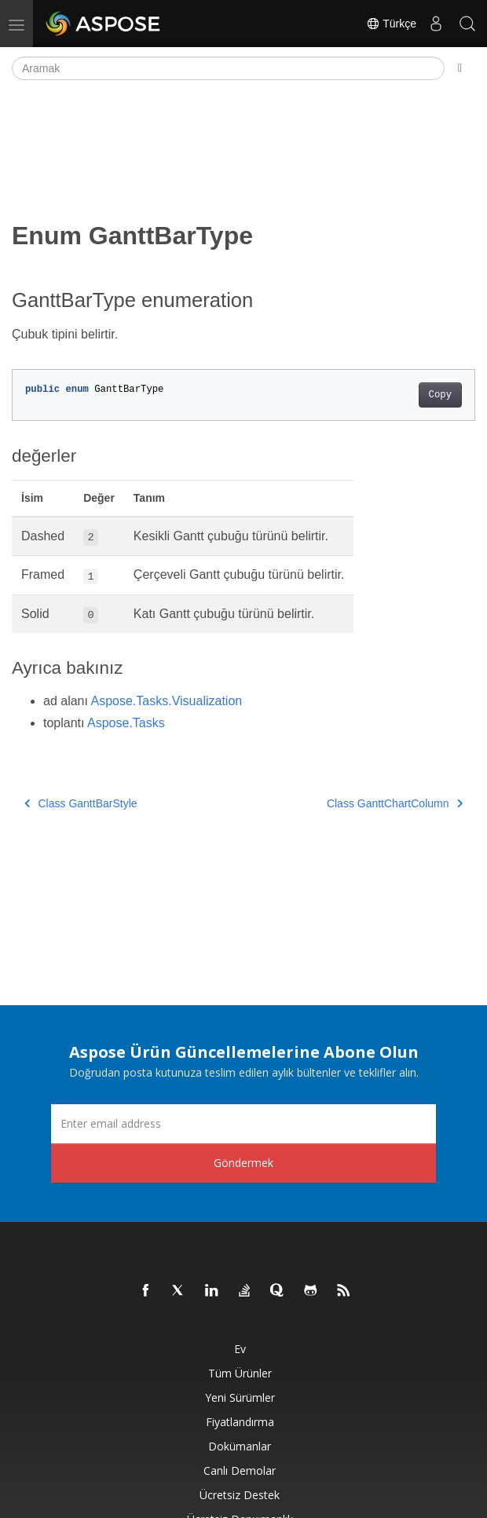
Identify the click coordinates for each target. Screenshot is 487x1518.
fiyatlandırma (240, 1421)
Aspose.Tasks (126, 723)
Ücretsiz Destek (240, 1494)
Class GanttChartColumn (395, 803)
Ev (240, 1348)
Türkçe (391, 23)
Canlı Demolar (239, 1470)
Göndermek (243, 1162)
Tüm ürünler (240, 1373)
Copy (440, 395)
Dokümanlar (239, 1446)
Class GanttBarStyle (80, 803)
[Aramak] (228, 68)
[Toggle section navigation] (460, 68)
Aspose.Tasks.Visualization (167, 701)
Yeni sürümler (240, 1397)
